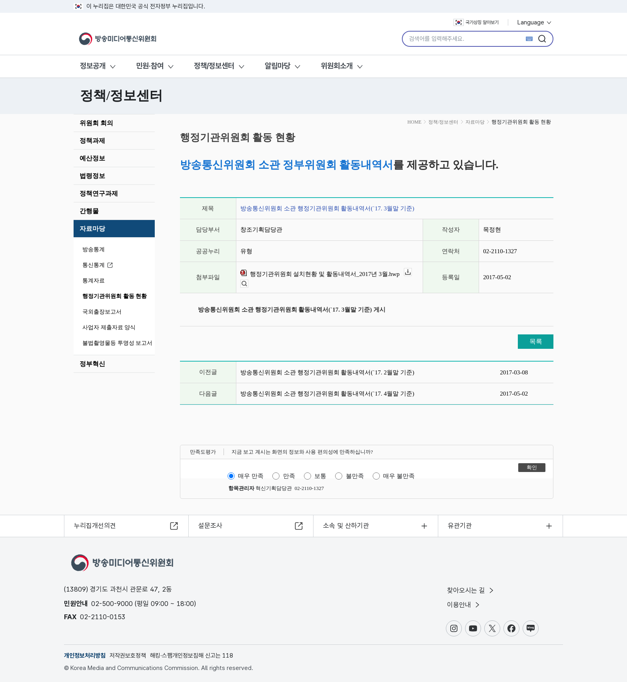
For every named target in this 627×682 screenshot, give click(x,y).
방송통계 (93, 249)
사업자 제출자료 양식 (109, 327)
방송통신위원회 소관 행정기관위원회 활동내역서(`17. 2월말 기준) (327, 372)
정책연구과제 (99, 193)
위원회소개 (337, 65)
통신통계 (98, 265)
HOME (414, 122)
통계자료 (93, 281)
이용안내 (464, 605)
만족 (289, 476)
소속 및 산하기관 (346, 526)
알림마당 (277, 65)
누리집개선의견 (95, 526)
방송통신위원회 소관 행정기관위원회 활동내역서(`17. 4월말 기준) (327, 393)
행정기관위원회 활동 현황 (114, 296)
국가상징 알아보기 (476, 22)
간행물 (89, 211)
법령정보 (92, 175)
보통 (320, 476)
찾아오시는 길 (471, 590)
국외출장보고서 (102, 312)
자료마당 (92, 228)
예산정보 (92, 158)
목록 (535, 341)
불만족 (355, 476)
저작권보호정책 (128, 655)
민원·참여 (150, 65)
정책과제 (92, 140)
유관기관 (460, 526)
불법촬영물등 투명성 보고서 (117, 343)
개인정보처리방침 (85, 655)
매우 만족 (251, 476)
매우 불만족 (399, 476)
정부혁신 (92, 363)
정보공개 (93, 65)
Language (534, 22)
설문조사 (210, 526)
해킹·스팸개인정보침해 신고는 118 (191, 655)
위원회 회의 (96, 123)
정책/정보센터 (214, 65)
